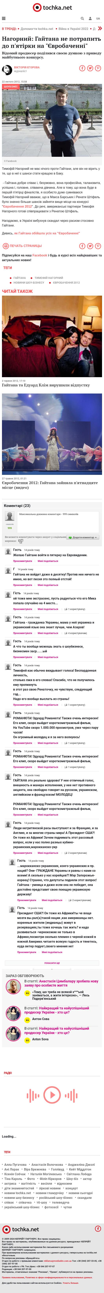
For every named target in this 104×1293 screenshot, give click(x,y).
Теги (7, 1152)
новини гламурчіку (50, 1193)
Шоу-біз (72, 1179)
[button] (90, 18)
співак (9, 1202)
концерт (71, 1188)
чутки (67, 1207)
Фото (31, 1179)
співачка (25, 1202)
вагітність (28, 1183)
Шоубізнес (11, 86)
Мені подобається (48, 561)
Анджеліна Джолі (81, 1165)
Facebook (39, 255)
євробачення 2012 (66, 282)
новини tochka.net (17, 1193)
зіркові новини (50, 1188)
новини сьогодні (81, 1193)
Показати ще (52, 963)
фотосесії (51, 1207)
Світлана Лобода (79, 1174)
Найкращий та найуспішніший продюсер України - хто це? (56, 1010)
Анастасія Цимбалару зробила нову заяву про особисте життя (61, 983)
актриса (10, 1183)
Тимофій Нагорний (49, 277)
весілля (46, 1183)
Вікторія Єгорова (27, 67)
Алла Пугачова (15, 1165)
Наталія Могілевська (46, 1174)
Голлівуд (57, 1169)
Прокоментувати (22, 561)
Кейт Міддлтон (80, 1169)
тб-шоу (42, 1202)
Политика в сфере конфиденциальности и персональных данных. (59, 1277)
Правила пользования (13, 1277)
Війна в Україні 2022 (73, 29)
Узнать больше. (71, 1283)
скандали (84, 1198)
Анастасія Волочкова (47, 1165)
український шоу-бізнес (22, 1207)
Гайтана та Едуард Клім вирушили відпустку (46, 385)
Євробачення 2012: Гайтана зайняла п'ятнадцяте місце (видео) (50, 485)
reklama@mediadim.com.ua (58, 1261)
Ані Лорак (11, 1169)
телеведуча (60, 1202)
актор (87, 1179)
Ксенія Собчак (15, 1174)
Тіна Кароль (13, 1179)
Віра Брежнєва (35, 1169)
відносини (64, 1183)
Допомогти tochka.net (37, 29)
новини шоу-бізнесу (29, 282)
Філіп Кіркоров (51, 1179)
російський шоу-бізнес (56, 1198)
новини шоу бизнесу (19, 1198)
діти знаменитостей (19, 1188)
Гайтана (20, 277)
